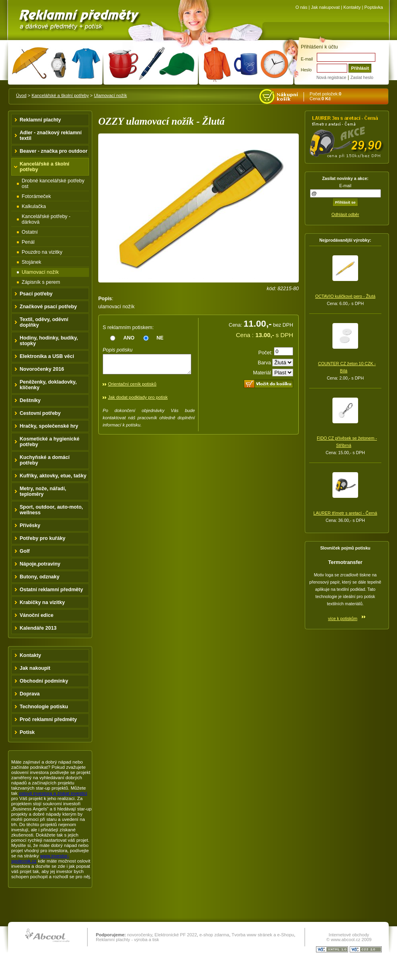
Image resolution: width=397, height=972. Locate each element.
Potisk (27, 732)
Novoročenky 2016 (42, 369)
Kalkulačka (34, 206)
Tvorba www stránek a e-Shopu (262, 934)
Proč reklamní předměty (48, 719)
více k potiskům (342, 618)
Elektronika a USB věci (47, 356)
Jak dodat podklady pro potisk (138, 400)
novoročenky (139, 934)
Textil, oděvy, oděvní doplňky (44, 322)
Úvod (21, 95)
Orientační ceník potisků (132, 387)
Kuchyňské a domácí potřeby (45, 460)
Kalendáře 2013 (38, 628)
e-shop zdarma (214, 934)
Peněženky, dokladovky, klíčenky (48, 384)
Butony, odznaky (39, 577)
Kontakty (352, 7)
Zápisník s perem (41, 282)
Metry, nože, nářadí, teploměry (43, 491)
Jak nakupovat (325, 7)
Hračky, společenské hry (49, 426)
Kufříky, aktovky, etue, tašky (53, 476)
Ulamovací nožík (110, 95)
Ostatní (30, 232)
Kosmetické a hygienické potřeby (49, 441)
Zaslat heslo (361, 77)
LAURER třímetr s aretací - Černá (345, 513)
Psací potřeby (36, 294)
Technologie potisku (44, 706)
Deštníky (30, 400)
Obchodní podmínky (44, 681)
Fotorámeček (36, 196)
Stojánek (31, 262)
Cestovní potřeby (40, 413)
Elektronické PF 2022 (175, 934)
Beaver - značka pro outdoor (53, 151)
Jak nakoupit (35, 668)
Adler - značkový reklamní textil (50, 135)
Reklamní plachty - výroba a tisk (127, 939)
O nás (302, 7)
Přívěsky (30, 525)
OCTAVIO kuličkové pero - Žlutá (345, 296)
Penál (28, 242)
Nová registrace (331, 77)
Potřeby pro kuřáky (42, 538)
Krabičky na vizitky (42, 602)
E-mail (307, 59)
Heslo (306, 69)
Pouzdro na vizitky (42, 252)
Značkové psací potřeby (48, 306)
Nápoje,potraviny (40, 564)
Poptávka (374, 7)
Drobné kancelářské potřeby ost (53, 183)
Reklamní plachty (40, 120)
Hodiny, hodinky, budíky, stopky (49, 340)
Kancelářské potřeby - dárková (46, 219)
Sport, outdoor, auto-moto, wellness (51, 509)
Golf (25, 551)
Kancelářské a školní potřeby (60, 95)
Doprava (30, 694)
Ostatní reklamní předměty (51, 589)
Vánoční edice (36, 615)
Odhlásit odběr (345, 214)
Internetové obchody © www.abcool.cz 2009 (349, 937)
